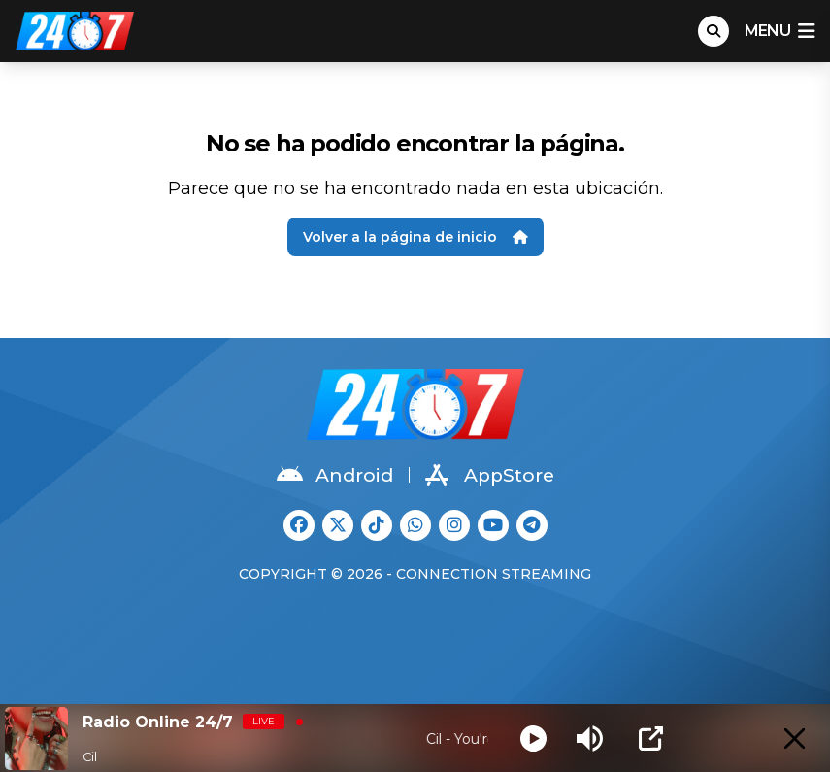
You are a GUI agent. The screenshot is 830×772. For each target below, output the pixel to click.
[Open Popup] (651, 738)
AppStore (489, 475)
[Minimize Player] (795, 738)
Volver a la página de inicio (415, 237)
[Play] (533, 738)
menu (779, 31)
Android (335, 475)
